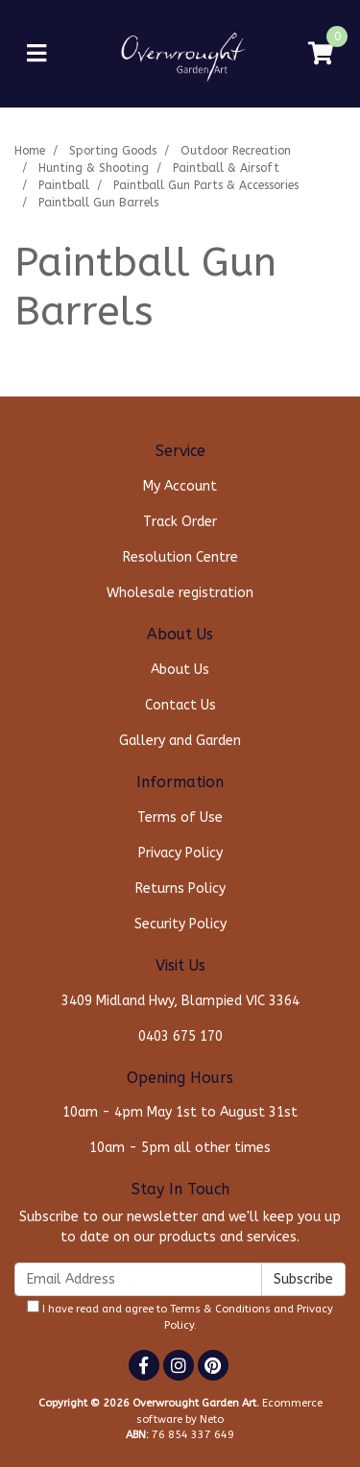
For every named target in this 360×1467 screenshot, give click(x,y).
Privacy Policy (180, 853)
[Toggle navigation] (36, 54)
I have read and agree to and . (180, 1316)
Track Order (180, 522)
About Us (180, 669)
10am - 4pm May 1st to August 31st (180, 1112)
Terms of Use (180, 817)
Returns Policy (180, 888)
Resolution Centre (180, 557)
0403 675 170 (180, 1036)
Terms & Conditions (220, 1309)
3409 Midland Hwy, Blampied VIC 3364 (180, 1001)
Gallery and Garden (180, 741)
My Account (180, 486)
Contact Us (180, 705)
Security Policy (180, 924)
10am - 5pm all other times (180, 1148)
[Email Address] (138, 1279)
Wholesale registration (180, 593)
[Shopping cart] (321, 54)
